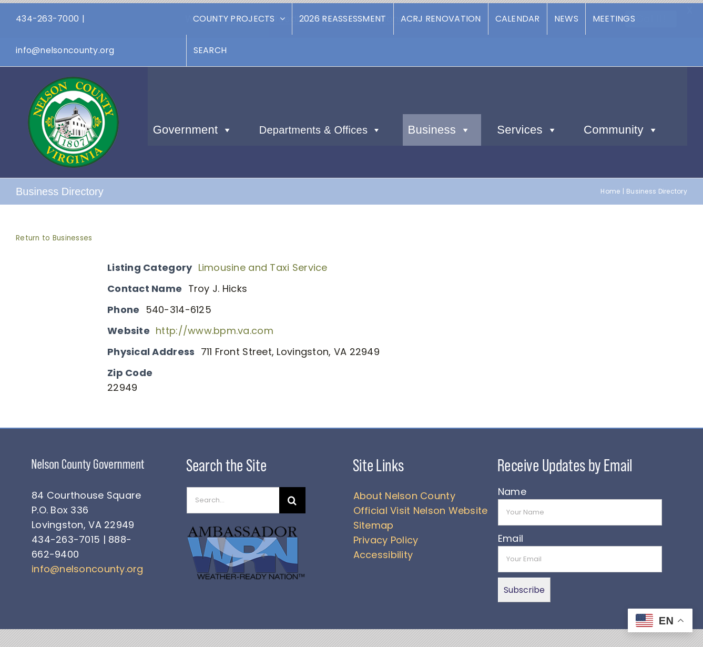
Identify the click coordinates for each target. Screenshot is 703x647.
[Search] (292, 497)
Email (510, 535)
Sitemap (373, 522)
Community (621, 127)
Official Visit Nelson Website (420, 507)
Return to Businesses (54, 235)
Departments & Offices (320, 127)
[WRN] (246, 525)
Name (512, 488)
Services (527, 127)
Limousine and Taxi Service (263, 264)
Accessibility (383, 551)
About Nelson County (404, 492)
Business (439, 127)
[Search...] (233, 497)
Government (193, 127)
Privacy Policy (386, 536)
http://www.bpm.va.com (214, 327)
